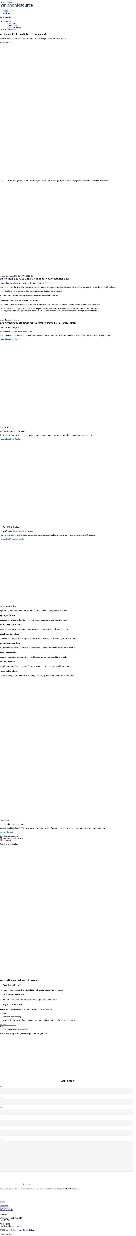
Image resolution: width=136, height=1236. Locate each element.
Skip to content (6, 2)
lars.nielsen (9, 276)
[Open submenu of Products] (10, 21)
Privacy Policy (28, 1230)
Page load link (6, 1234)
